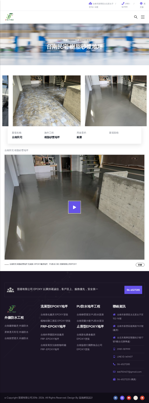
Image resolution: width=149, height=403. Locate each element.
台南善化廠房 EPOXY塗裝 (54, 314)
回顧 (140, 265)
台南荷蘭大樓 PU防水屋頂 (90, 320)
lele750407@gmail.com (127, 372)
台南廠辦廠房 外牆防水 (16, 325)
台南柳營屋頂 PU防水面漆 (90, 314)
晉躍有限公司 (25, 397)
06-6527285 (133, 289)
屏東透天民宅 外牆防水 (16, 331)
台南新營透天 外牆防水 (16, 338)
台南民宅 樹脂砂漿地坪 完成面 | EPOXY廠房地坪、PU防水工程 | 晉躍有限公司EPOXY (43, 264)
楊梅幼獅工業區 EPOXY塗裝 (55, 320)
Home (60, 40)
